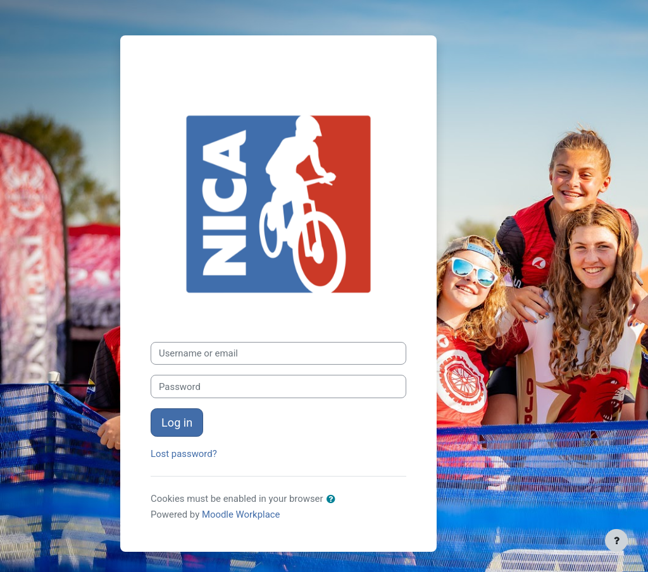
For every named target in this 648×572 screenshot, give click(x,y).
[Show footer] (616, 540)
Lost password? (184, 453)
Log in (176, 422)
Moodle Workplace (241, 514)
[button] (333, 499)
